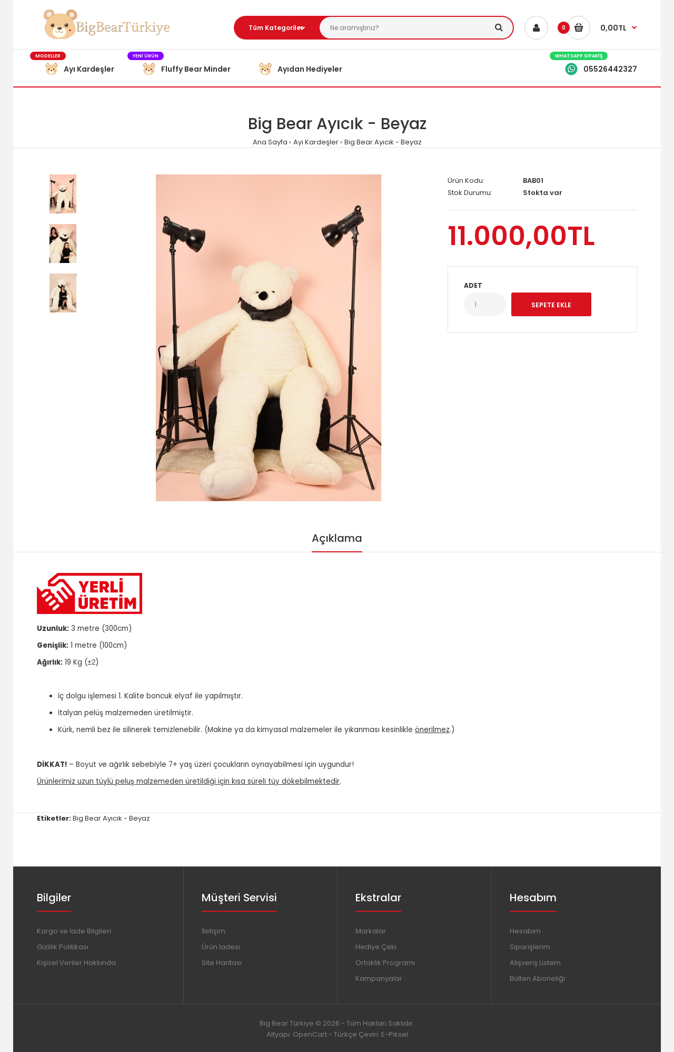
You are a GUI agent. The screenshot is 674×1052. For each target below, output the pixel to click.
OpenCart (310, 1034)
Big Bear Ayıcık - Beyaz (383, 142)
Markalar (370, 931)
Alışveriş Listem (535, 963)
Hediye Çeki (376, 947)
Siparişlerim (530, 947)
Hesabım (525, 931)
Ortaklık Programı (385, 963)
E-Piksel (394, 1034)
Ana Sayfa (270, 142)
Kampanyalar (378, 978)
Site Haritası (222, 963)
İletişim (213, 931)
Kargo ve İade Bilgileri (74, 931)
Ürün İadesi (221, 947)
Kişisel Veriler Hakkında (76, 963)
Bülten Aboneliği (537, 978)
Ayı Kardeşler (316, 142)
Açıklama (337, 538)
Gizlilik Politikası (62, 947)
